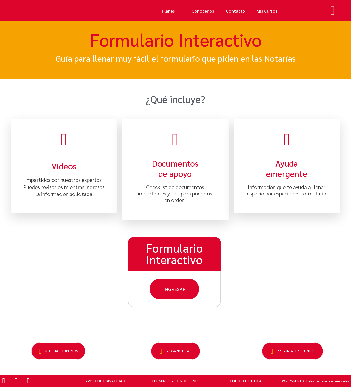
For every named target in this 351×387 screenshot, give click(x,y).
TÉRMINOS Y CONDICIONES (175, 380)
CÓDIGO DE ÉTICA (246, 380)
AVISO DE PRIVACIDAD (105, 380)
